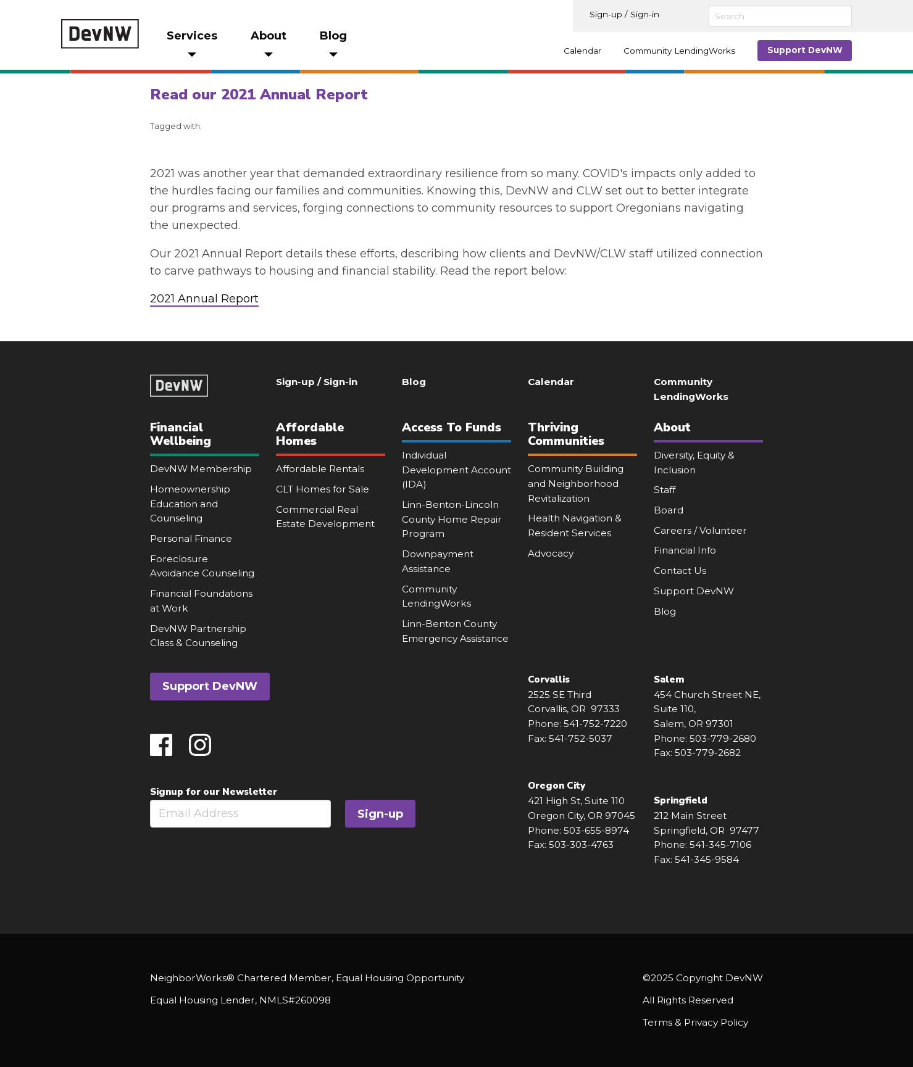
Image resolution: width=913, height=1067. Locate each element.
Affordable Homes (310, 434)
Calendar (582, 51)
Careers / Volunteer (700, 530)
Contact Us (680, 570)
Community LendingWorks (679, 51)
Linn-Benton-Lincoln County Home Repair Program (452, 519)
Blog (414, 382)
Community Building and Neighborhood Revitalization (575, 483)
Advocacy (550, 553)
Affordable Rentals (320, 469)
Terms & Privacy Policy (695, 1022)
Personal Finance (191, 538)
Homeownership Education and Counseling (190, 503)
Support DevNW (805, 50)
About (672, 427)
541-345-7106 (720, 844)
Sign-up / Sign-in (624, 14)
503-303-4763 (581, 844)
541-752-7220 (595, 723)
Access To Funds (451, 427)
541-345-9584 (707, 859)
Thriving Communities (566, 434)
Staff (664, 490)
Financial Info (685, 550)
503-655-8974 (596, 830)
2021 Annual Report (204, 298)
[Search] (780, 16)
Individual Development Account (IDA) (456, 469)
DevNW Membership (201, 469)
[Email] (240, 814)
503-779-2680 (723, 738)
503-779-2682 (708, 752)
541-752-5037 (580, 738)
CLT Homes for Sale (322, 489)
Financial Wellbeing (180, 434)
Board (668, 510)
